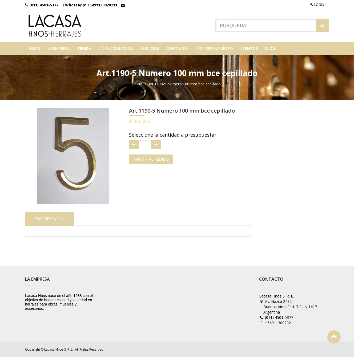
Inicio (137, 83)
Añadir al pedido (151, 159)
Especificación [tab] (49, 218)
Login (317, 4)
